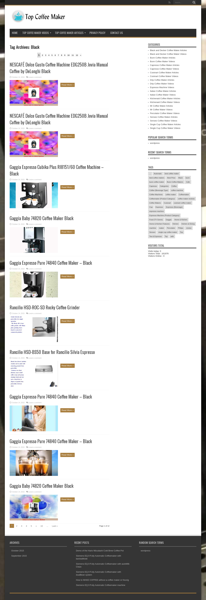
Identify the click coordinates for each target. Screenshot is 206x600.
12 (77, 55)
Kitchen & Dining (188, 224)
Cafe (188, 182)
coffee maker (171, 194)
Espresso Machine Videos (162, 87)
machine (152, 228)
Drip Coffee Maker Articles (162, 80)
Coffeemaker (184, 194)
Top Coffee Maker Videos (36, 33)
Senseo (152, 232)
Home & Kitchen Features (159, 224)
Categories (164, 186)
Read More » (67, 85)
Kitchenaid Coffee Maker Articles (165, 98)
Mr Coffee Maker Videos (161, 109)
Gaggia (168, 220)
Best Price (171, 178)
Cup (151, 207)
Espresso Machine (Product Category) (164, 215)
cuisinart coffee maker (182, 203)
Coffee (174, 186)
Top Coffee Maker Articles (70, 33)
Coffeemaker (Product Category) (162, 199)
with (172, 236)
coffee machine (177, 190)
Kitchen (176, 224)
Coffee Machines (156, 194)
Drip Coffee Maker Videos (162, 83)
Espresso (159, 207)
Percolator (171, 228)
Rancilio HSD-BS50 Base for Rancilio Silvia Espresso (52, 352)
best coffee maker (172, 174)
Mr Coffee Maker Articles (161, 106)
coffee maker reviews (186, 199)
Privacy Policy (97, 33)
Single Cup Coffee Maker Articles (165, 124)
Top (166, 236)
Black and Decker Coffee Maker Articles (168, 50)
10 (68, 55)
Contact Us (116, 33)
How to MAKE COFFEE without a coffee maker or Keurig (102, 580)
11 (73, 55)
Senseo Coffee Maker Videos (163, 120)
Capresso (153, 186)
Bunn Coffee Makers (175, 182)
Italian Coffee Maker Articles (163, 91)
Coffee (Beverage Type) (158, 190)
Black (180, 178)
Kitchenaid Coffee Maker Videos (165, 102)
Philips (180, 228)
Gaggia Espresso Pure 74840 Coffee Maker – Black (51, 262)
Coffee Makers (155, 203)
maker (161, 228)
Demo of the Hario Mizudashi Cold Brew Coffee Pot (100, 550)
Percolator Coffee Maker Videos (165, 113)
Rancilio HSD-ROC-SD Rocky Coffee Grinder (45, 307)
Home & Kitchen (180, 220)
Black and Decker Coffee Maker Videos (168, 54)
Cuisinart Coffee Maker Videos (164, 76)
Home (15, 33)
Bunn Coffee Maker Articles (162, 58)
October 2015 (17, 550)
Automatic (158, 174)
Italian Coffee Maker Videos (163, 95)
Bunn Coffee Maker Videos (162, 61)
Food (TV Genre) (156, 220)
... (150, 174)
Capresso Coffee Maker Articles (164, 65)
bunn (188, 178)
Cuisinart (167, 203)
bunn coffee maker (156, 182)
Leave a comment (35, 77)
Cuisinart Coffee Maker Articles (164, 72)
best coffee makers (156, 178)
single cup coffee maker (167, 232)
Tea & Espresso (155, 236)
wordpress (155, 143)
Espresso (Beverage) (174, 207)
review (188, 228)
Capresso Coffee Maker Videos (164, 69)
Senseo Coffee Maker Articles (164, 117)
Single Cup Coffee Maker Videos (165, 128)
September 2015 (19, 556)
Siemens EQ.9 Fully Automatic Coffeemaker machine (100, 585)
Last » (55, 526)
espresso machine (156, 211)
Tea (181, 232)
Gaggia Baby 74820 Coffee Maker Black (41, 218)
